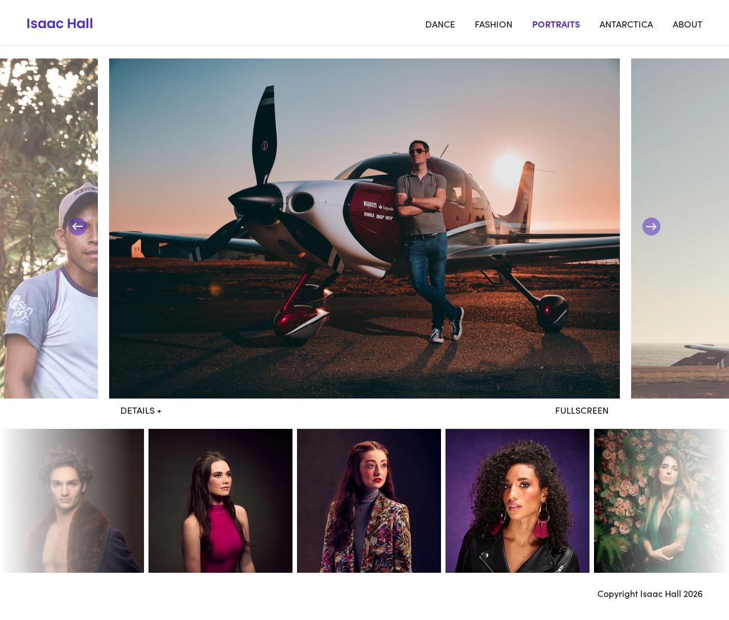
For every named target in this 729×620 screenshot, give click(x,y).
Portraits (556, 23)
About (688, 23)
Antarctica (626, 23)
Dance (440, 23)
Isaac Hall (59, 23)
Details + (140, 410)
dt (72, 501)
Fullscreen (582, 410)
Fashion (493, 23)
